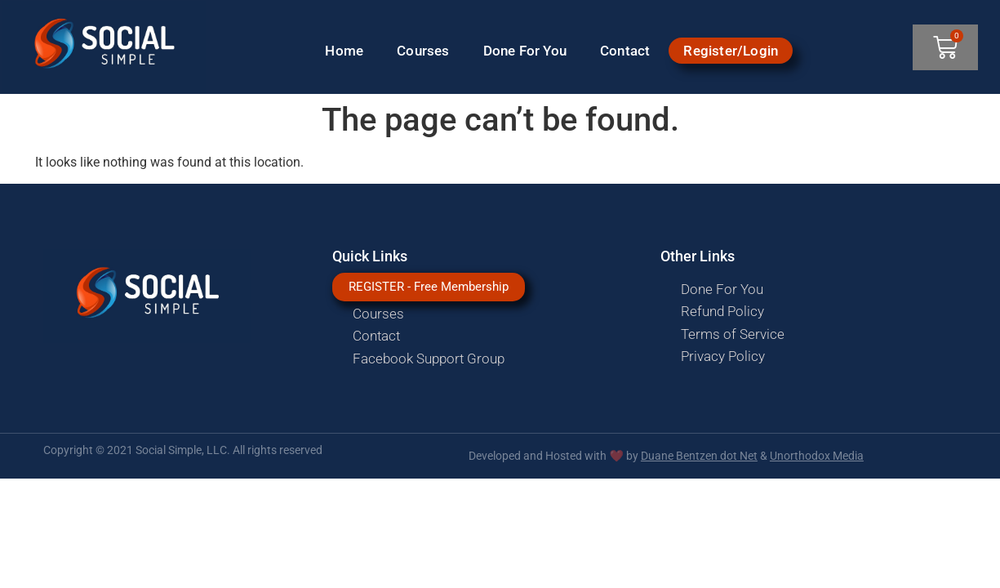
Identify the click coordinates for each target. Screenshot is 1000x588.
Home (344, 50)
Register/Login (730, 50)
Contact (625, 50)
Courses (423, 50)
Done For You (525, 50)
